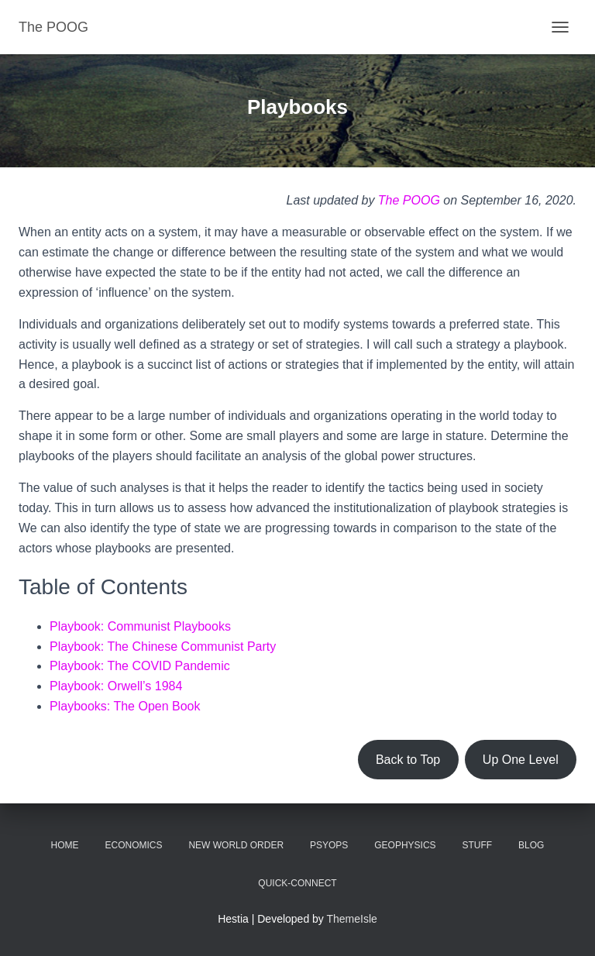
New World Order (236, 845)
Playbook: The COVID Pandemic (140, 665)
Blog (531, 845)
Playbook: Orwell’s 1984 (116, 686)
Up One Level (521, 759)
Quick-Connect (297, 883)
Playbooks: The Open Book (125, 706)
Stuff (477, 845)
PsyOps (329, 845)
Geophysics (404, 845)
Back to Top (408, 759)
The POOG (409, 200)
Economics (134, 845)
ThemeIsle (352, 919)
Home (65, 845)
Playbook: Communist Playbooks (140, 626)
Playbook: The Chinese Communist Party (163, 646)
